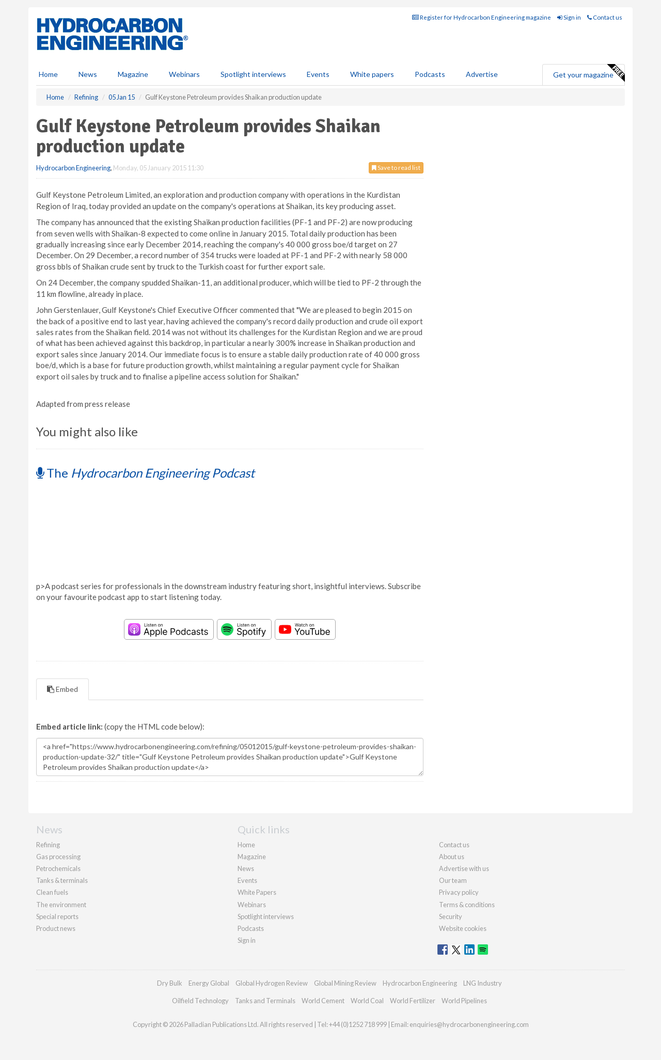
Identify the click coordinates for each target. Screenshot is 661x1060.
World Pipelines (464, 1000)
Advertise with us (464, 868)
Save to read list (396, 167)
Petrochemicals (58, 868)
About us (451, 856)
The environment (61, 904)
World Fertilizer (412, 1000)
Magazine (133, 74)
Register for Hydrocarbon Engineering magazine (481, 17)
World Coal (367, 1000)
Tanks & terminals (62, 880)
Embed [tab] (62, 689)
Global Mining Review (345, 983)
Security (450, 916)
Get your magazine (588, 73)
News (246, 868)
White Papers (257, 892)
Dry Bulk (169, 983)
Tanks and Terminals (265, 1000)
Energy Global (208, 983)
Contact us (604, 17)
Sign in (569, 17)
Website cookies (462, 928)
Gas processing (58, 856)
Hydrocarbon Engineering (73, 168)
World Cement (323, 1000)
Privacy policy (459, 892)
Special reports (57, 916)
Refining (48, 845)
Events (318, 74)
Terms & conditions (467, 904)
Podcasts (430, 74)
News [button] (87, 74)
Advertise (482, 74)
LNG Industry (482, 983)
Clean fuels (52, 892)
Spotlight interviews (253, 74)
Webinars (184, 74)
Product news (55, 928)
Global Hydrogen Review (271, 983)
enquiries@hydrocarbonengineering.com (469, 1024)
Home (48, 74)
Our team (453, 880)
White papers (372, 74)
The (145, 472)
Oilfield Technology (200, 1000)
